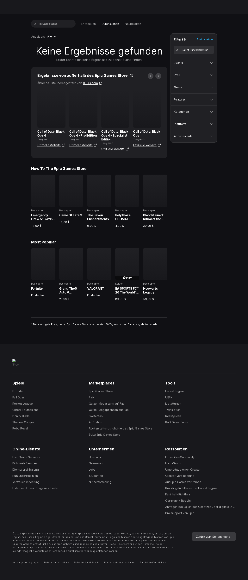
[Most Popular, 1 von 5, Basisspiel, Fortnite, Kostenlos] (43, 272)
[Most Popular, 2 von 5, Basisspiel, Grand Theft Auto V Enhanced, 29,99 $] (71, 274)
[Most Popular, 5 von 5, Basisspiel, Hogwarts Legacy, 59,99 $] (155, 274)
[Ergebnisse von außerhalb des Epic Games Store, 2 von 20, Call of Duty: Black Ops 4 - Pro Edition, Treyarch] (83, 119)
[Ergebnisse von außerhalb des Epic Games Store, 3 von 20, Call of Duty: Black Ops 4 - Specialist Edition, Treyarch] (115, 121)
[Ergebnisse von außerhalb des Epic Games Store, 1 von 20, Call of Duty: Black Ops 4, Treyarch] (51, 119)
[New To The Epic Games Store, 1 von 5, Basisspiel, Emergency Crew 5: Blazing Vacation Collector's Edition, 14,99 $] (43, 201)
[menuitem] (88, 24)
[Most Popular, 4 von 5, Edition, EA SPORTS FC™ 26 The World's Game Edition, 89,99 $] (127, 274)
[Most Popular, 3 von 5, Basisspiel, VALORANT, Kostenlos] (99, 272)
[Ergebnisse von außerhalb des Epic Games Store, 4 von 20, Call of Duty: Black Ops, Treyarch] (147, 119)
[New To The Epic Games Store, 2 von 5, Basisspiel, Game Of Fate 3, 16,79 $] (71, 199)
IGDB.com (92, 83)
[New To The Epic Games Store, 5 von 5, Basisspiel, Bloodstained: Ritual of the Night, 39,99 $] (155, 201)
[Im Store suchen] (35, 24)
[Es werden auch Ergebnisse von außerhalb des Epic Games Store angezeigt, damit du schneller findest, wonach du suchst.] (131, 75)
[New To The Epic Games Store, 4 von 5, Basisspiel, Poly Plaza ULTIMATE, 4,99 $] (127, 201)
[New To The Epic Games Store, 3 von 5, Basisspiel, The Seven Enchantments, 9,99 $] (99, 201)
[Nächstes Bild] (158, 76)
